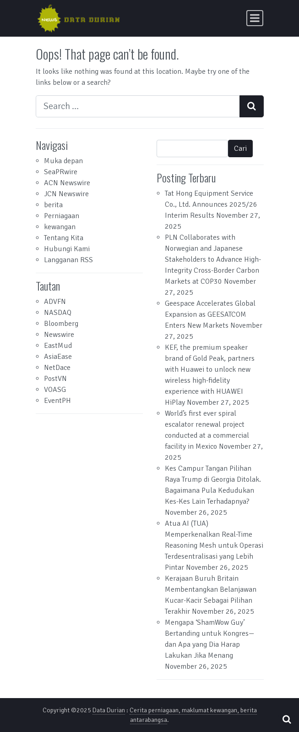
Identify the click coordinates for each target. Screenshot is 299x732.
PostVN (55, 378)
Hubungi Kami (67, 248)
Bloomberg (61, 323)
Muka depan (63, 160)
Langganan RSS (68, 259)
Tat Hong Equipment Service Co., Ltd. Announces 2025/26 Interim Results (211, 204)
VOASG (55, 389)
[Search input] (138, 106)
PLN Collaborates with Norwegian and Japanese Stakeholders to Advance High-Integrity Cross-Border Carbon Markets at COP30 (213, 259)
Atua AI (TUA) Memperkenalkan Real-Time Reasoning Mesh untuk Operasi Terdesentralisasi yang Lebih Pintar (214, 545)
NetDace (57, 367)
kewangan (60, 226)
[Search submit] (251, 106)
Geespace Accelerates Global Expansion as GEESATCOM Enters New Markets (210, 314)
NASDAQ (57, 312)
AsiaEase (58, 356)
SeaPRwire (60, 171)
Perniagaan (61, 215)
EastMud (58, 345)
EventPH (57, 400)
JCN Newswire (66, 193)
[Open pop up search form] (286, 719)
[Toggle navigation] (254, 18)
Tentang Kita (63, 237)
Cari (240, 148)
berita (53, 204)
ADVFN (55, 301)
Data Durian (108, 710)
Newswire (59, 334)
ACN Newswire (67, 182)
